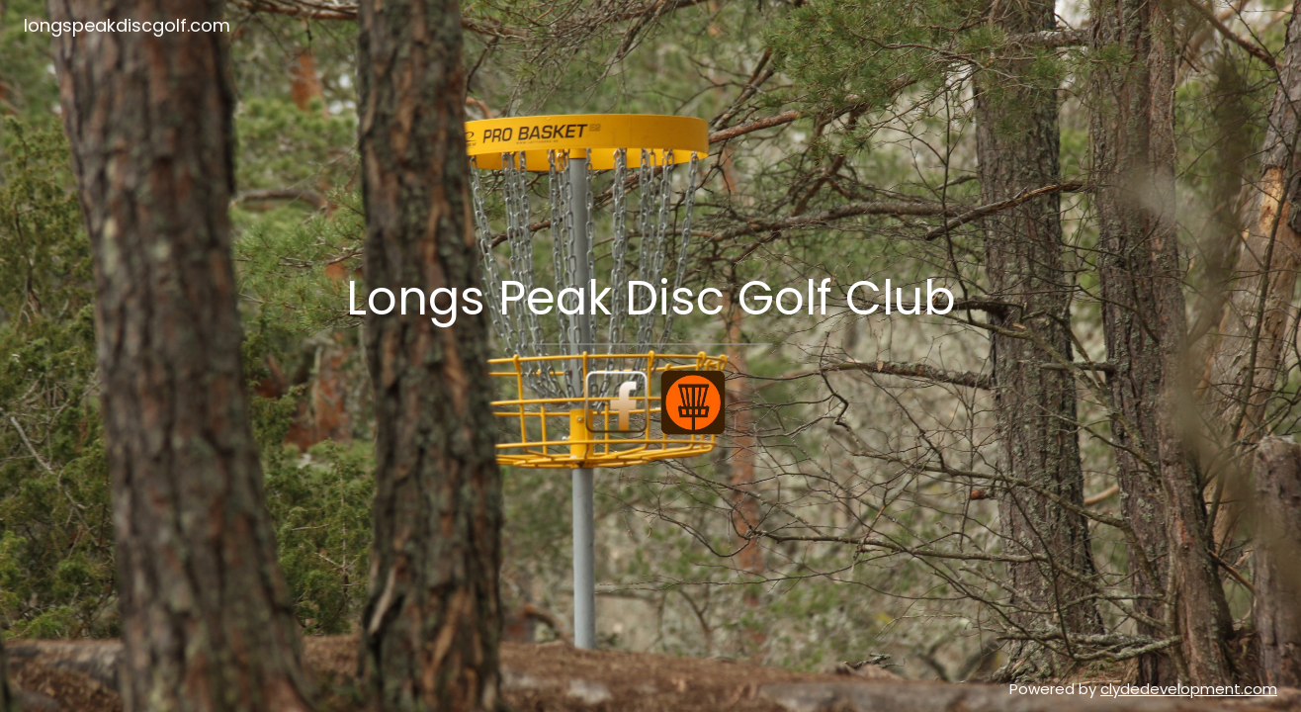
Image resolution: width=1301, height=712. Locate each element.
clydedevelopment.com (1188, 688)
